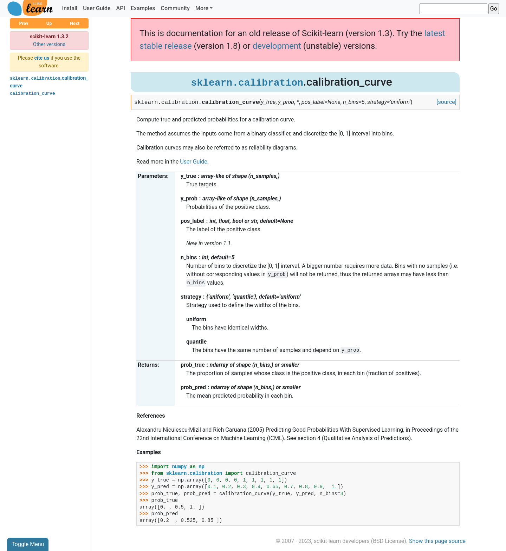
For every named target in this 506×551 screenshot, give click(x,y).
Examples (143, 8)
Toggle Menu (28, 544)
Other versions (49, 44)
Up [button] (49, 23)
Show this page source (437, 541)
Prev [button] (23, 23)
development (277, 46)
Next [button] (74, 23)
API (120, 8)
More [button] (201, 8)
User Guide (96, 8)
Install (69, 8)
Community (175, 8)
